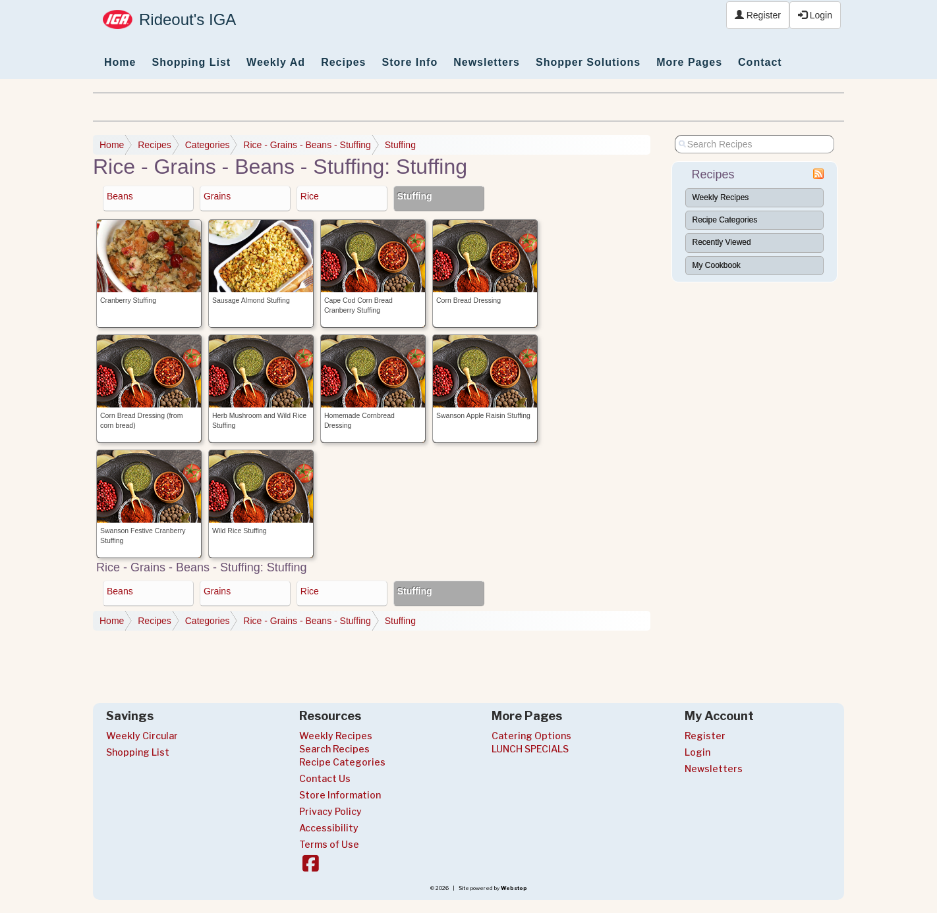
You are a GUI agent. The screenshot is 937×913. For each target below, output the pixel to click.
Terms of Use (329, 844)
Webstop (514, 888)
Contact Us (325, 778)
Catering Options (531, 735)
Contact (760, 62)
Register (758, 15)
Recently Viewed (722, 242)
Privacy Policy (330, 811)
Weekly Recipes (721, 197)
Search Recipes (334, 748)
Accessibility (328, 827)
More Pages (689, 62)
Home (120, 62)
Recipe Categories (725, 219)
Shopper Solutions (588, 62)
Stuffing (400, 145)
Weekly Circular (142, 735)
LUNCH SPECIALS (530, 748)
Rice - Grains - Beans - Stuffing (306, 145)
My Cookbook (717, 265)
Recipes (343, 62)
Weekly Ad (275, 62)
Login (815, 15)
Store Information (340, 794)
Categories (207, 145)
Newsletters (486, 62)
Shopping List (191, 62)
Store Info (410, 62)
